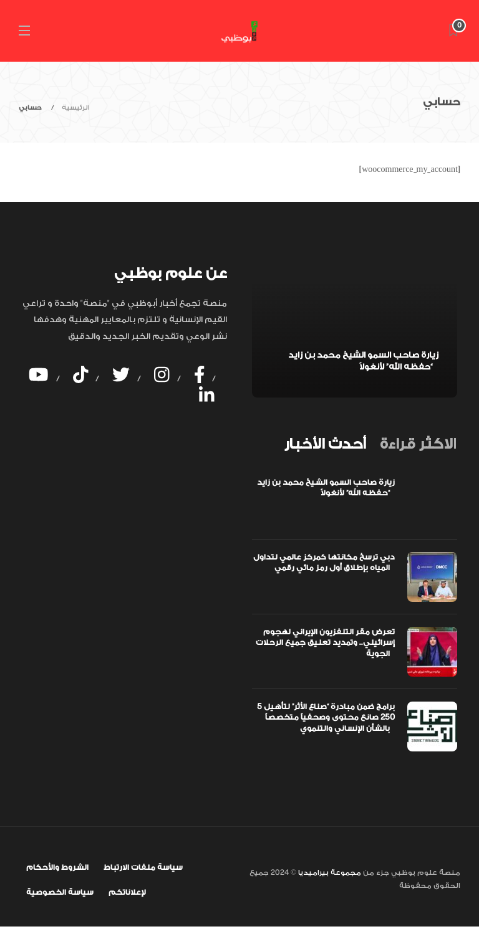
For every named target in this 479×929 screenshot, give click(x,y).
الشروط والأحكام (57, 867)
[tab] (325, 444)
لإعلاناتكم (127, 892)
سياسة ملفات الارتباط (143, 867)
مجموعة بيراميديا (328, 873)
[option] (354, 331)
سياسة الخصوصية (60, 892)
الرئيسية (76, 108)
